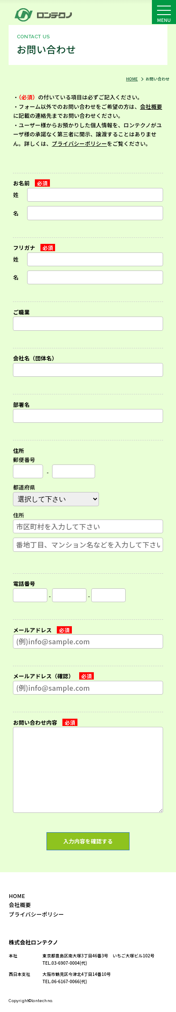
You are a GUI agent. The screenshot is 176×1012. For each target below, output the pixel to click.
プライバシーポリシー (79, 143)
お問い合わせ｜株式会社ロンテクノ (46, 14)
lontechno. (42, 1000)
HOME (17, 896)
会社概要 (151, 106)
